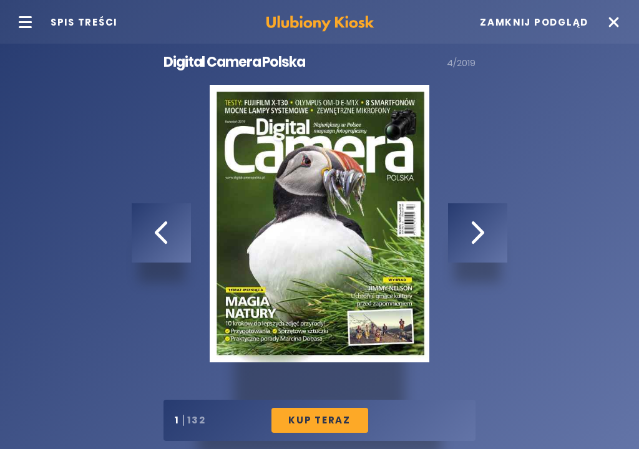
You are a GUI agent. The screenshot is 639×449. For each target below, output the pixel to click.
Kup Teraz (319, 420)
